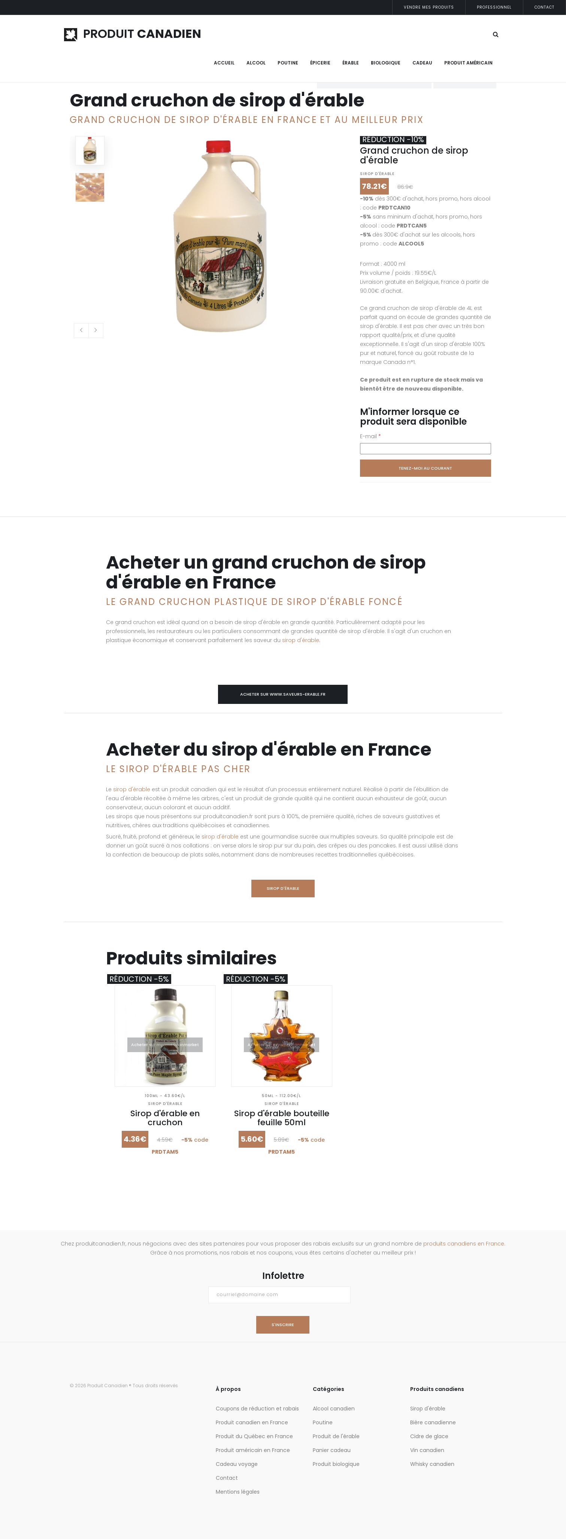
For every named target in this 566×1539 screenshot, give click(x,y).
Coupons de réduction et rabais (257, 1408)
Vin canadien (427, 1450)
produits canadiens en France (463, 1243)
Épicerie (320, 63)
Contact (544, 7)
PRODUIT (132, 33)
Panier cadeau (332, 1450)
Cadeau (422, 63)
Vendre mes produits (429, 7)
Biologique (385, 63)
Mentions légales (238, 1492)
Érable (350, 63)
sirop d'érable (300, 640)
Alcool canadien (334, 1408)
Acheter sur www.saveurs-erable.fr (283, 694)
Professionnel (494, 7)
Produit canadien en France (252, 1422)
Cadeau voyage (237, 1464)
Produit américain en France (253, 1450)
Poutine (288, 63)
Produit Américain (468, 63)
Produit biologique (336, 1464)
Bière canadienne (433, 1422)
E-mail (370, 436)
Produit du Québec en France (254, 1436)
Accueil (224, 63)
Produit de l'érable (336, 1436)
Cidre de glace (429, 1436)
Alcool (256, 63)
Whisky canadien (432, 1464)
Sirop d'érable (377, 174)
